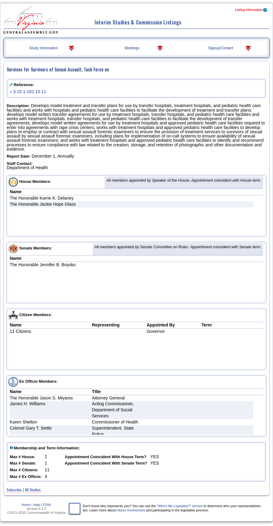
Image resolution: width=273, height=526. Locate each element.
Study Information (52, 48)
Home (26, 505)
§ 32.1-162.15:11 (29, 91)
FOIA (47, 505)
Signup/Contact (230, 48)
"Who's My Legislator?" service (180, 506)
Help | (37, 505)
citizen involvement (131, 510)
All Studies (33, 490)
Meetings (144, 48)
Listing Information (251, 10)
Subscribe (14, 490)
